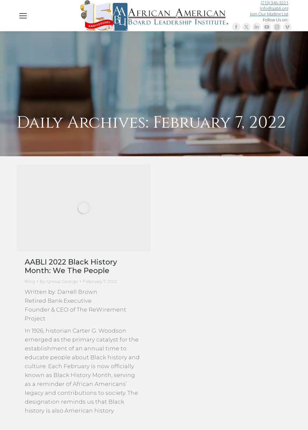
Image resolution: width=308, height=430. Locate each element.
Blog (30, 281)
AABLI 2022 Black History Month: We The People (71, 266)
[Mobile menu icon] (23, 15)
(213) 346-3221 (274, 3)
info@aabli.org (274, 8)
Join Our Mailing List (269, 14)
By (59, 281)
